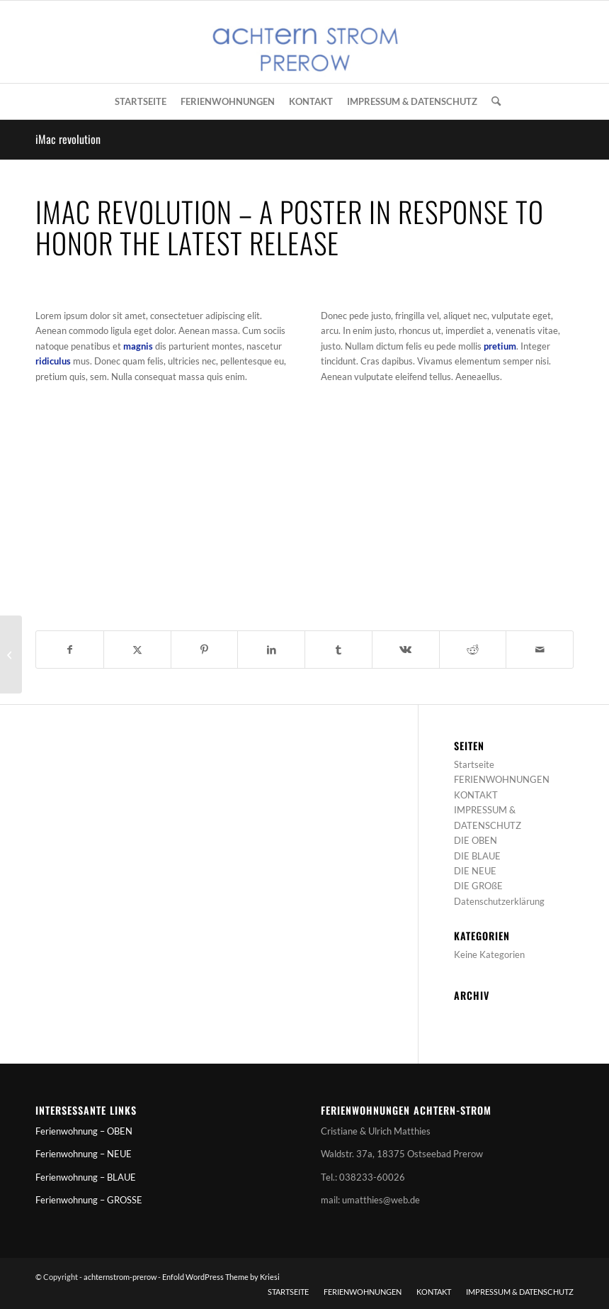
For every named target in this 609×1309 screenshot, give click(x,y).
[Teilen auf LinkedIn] (271, 649)
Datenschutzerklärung (499, 901)
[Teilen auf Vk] (405, 649)
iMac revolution (68, 138)
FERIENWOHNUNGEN (502, 779)
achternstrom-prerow (120, 1276)
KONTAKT (476, 795)
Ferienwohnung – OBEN (83, 1131)
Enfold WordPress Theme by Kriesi (221, 1276)
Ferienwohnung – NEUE (83, 1153)
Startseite (474, 764)
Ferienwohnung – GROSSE (88, 1199)
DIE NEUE (475, 870)
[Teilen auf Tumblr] (338, 649)
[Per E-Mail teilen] (539, 649)
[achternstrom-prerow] (304, 42)
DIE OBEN (475, 840)
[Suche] (492, 101)
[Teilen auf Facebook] (69, 649)
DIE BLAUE (477, 856)
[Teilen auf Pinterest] (204, 649)
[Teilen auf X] (137, 649)
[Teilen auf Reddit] (473, 649)
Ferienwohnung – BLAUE (85, 1177)
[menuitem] (140, 101)
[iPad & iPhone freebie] (11, 654)
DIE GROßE (478, 885)
